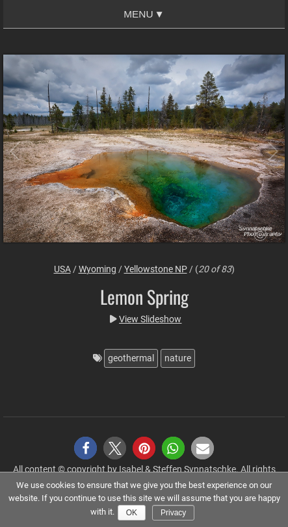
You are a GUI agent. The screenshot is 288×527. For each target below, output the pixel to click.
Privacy (173, 512)
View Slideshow (150, 319)
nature (177, 358)
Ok (131, 512)
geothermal (131, 358)
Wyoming (97, 269)
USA (62, 269)
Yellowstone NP (155, 269)
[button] (85, 448)
